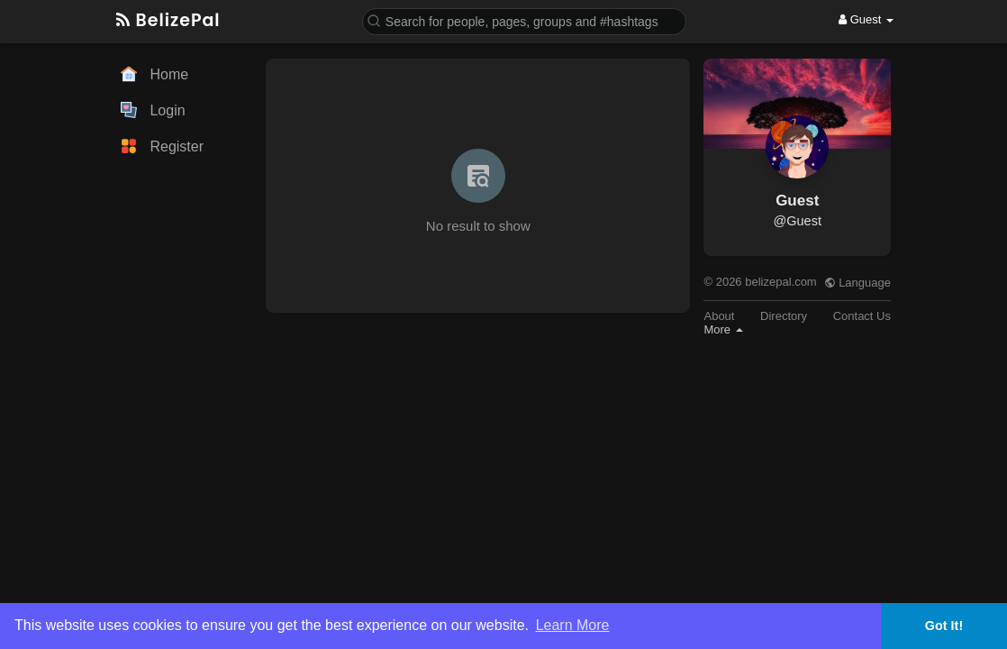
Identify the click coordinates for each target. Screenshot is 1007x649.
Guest (797, 200)
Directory (783, 316)
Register (162, 146)
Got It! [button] (944, 625)
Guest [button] (866, 19)
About (718, 316)
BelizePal (168, 20)
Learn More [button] (573, 625)
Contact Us (862, 316)
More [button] (722, 329)
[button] (524, 20)
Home (154, 74)
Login (153, 110)
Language (857, 282)
